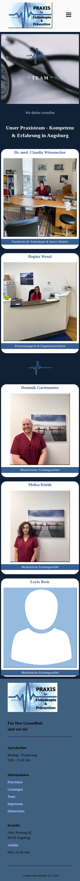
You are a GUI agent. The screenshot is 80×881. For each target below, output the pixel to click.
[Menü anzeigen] (69, 15)
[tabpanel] (40, 69)
